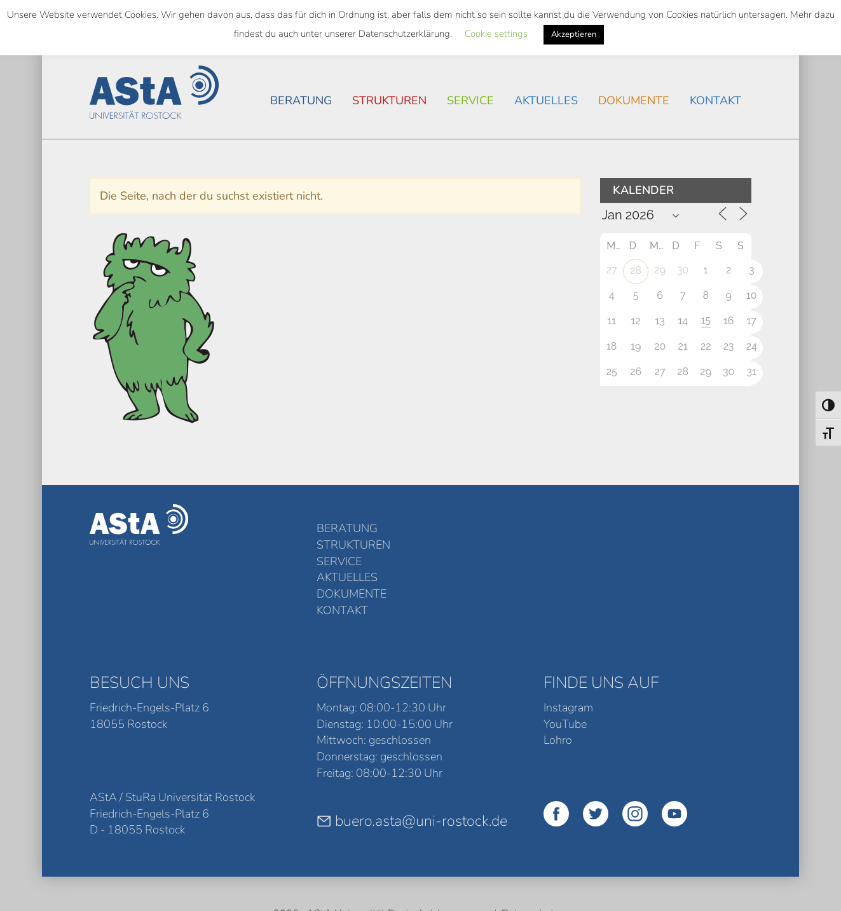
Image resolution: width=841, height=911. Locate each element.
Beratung (301, 100)
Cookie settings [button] (496, 33)
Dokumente (633, 100)
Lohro (558, 666)
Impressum (463, 840)
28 (635, 270)
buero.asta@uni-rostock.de (412, 747)
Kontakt (715, 100)
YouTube (565, 649)
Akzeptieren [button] (573, 34)
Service (470, 100)
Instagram (568, 633)
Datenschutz (530, 840)
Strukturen (389, 100)
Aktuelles (546, 100)
